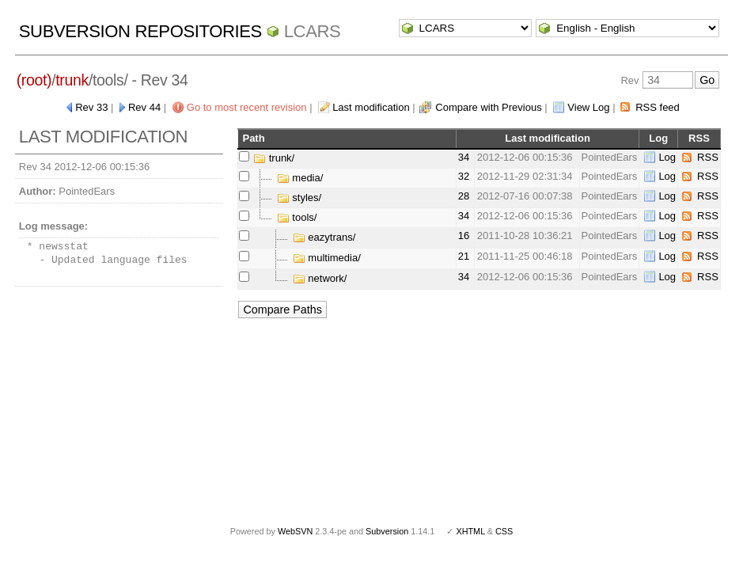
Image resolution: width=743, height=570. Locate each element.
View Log (588, 107)
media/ (300, 178)
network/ (320, 278)
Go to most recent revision (247, 107)
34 (463, 157)
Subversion (387, 531)
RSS (707, 157)
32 (463, 176)
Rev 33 (91, 107)
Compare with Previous (488, 107)
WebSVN (295, 531)
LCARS (312, 31)
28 (463, 196)
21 (463, 256)
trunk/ (273, 158)
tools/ (297, 217)
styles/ (299, 197)
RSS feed (657, 107)
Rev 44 (144, 107)
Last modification (371, 107)
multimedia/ (327, 258)
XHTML (470, 531)
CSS (504, 531)
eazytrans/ (324, 237)
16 (463, 235)
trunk (72, 80)
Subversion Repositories (140, 31)
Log (667, 157)
